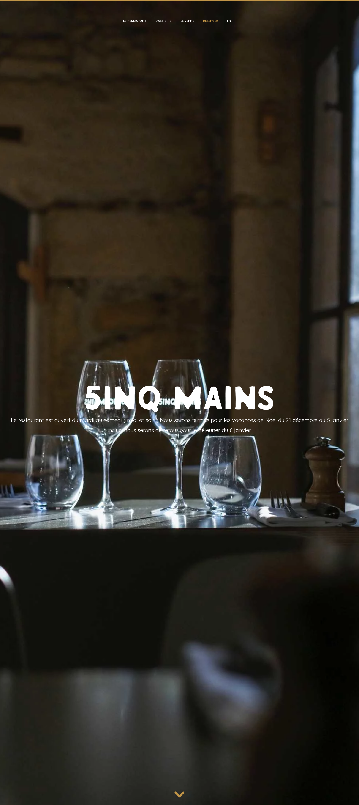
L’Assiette (163, 20)
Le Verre (187, 20)
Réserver (210, 20)
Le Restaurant (134, 20)
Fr (234, 20)
